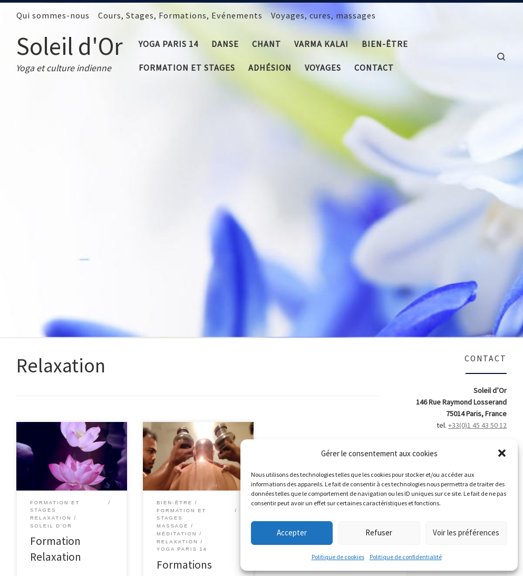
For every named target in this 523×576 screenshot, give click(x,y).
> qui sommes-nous (476, 204)
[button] (502, 453)
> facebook (488, 227)
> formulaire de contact (469, 192)
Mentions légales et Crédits (131, 557)
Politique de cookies (338, 557)
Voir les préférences (466, 532)
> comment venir (480, 239)
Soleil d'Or (61, 557)
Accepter (292, 532)
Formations (184, 311)
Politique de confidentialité (406, 557)
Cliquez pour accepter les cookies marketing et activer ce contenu (456, 342)
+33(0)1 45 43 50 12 (477, 171)
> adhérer (491, 215)
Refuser (378, 532)
